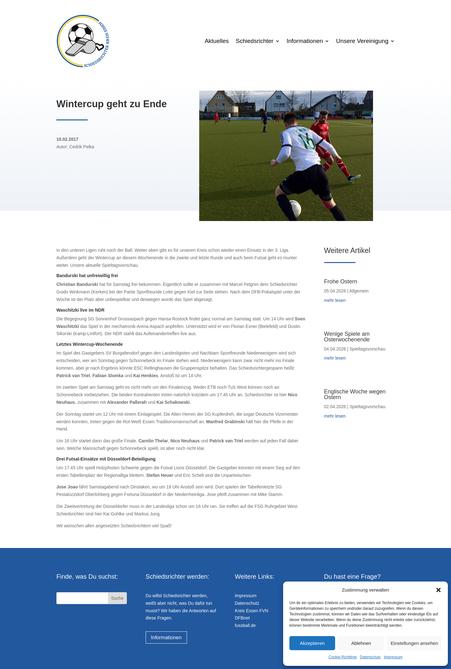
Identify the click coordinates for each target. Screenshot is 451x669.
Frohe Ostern (340, 281)
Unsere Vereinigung (362, 41)
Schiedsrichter (254, 41)
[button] (438, 590)
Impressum (393, 657)
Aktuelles (217, 41)
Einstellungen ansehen (414, 643)
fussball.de (245, 625)
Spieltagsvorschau (367, 348)
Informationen (305, 41)
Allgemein (358, 290)
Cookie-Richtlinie (343, 657)
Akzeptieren (312, 643)
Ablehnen (361, 643)
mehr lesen (335, 300)
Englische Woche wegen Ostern (355, 394)
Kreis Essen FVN (251, 610)
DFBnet (242, 617)
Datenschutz (370, 657)
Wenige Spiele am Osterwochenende (347, 337)
